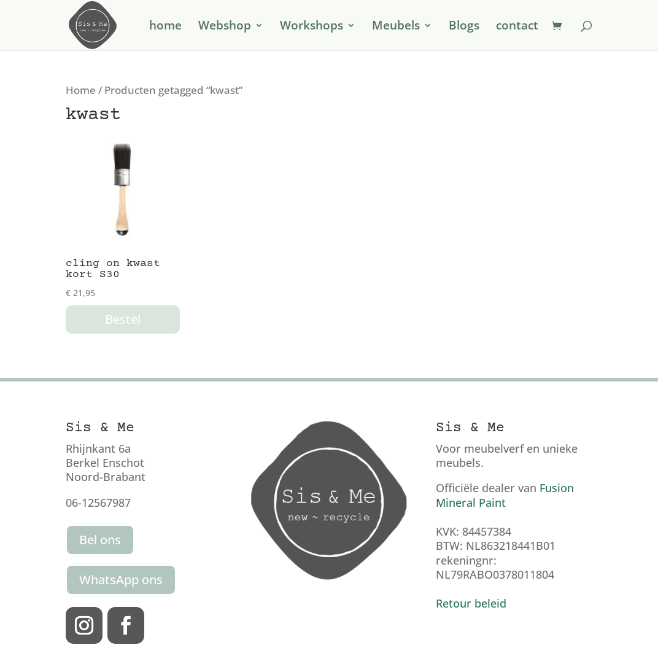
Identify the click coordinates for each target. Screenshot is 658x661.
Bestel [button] (123, 319)
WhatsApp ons (121, 579)
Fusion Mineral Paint (505, 494)
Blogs (464, 27)
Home (81, 90)
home (165, 27)
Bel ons (100, 539)
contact (517, 27)
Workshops (311, 27)
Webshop (224, 27)
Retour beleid (471, 603)
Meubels (396, 27)
